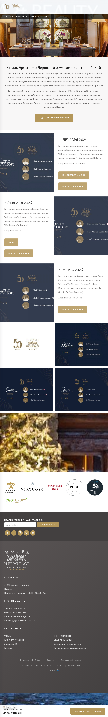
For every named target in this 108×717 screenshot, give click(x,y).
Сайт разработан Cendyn (68, 665)
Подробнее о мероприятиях (54, 118)
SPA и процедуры (63, 639)
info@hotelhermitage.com (17, 616)
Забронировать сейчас (88, 711)
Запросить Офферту (41, 17)
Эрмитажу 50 (22, 17)
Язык (52, 670)
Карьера (50, 660)
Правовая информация (71, 660)
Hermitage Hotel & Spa (30, 660)
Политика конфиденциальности (36, 665)
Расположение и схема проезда (70, 647)
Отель (7, 635)
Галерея (8, 647)
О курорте (8, 17)
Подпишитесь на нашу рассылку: (24, 520)
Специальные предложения (68, 643)
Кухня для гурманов (14, 639)
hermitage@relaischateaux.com (20, 620)
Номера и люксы (62, 635)
